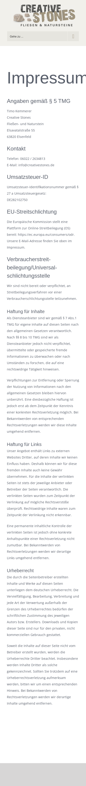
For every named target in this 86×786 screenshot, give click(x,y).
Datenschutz (52, 740)
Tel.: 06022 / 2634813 (25, 746)
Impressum (32, 740)
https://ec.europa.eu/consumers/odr (46, 234)
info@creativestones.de (59, 746)
